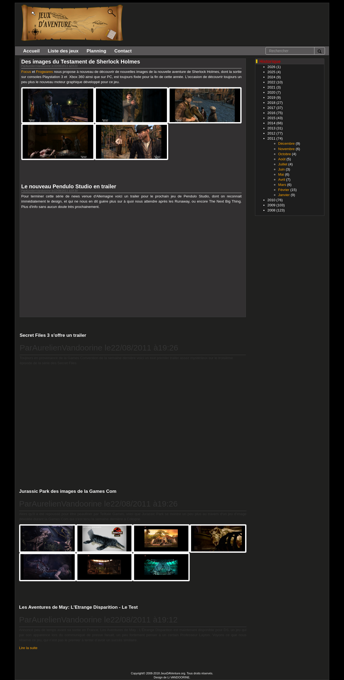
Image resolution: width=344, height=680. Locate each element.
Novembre (286, 149)
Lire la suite (28, 648)
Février (283, 190)
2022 (271, 82)
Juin (281, 169)
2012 (271, 133)
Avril (281, 180)
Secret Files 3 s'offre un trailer (53, 335)
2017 (271, 108)
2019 (271, 97)
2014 (271, 123)
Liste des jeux (63, 51)
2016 (271, 113)
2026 (271, 67)
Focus (26, 72)
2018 (271, 103)
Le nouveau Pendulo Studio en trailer (68, 186)
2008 (271, 210)
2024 (271, 77)
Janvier (284, 195)
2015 (271, 118)
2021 (271, 87)
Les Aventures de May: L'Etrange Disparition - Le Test (78, 607)
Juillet (282, 164)
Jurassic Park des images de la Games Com (67, 491)
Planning (96, 51)
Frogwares (44, 72)
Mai (281, 174)
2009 (271, 205)
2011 (271, 138)
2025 (271, 72)
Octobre (284, 154)
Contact (123, 51)
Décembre (286, 143)
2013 (271, 128)
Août (281, 159)
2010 (271, 200)
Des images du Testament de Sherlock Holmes (80, 62)
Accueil (31, 51)
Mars (282, 185)
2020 (271, 92)
